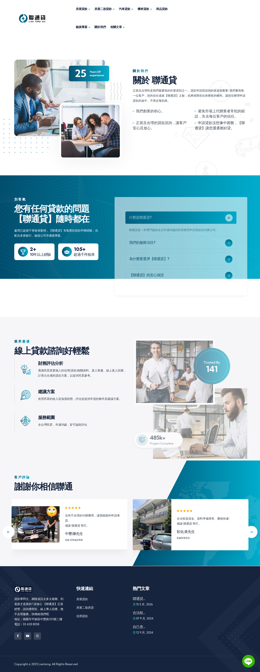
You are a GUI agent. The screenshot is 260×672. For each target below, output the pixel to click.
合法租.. (139, 612)
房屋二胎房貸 (85, 607)
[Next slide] (251, 532)
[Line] (248, 661)
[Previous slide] (9, 532)
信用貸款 (82, 616)
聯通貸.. (139, 598)
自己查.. (139, 627)
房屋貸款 (82, 599)
